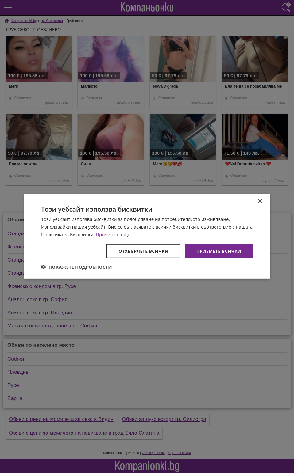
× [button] (259, 201)
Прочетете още (113, 234)
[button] (76, 267)
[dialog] (147, 236)
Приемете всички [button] (218, 251)
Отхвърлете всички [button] (143, 251)
